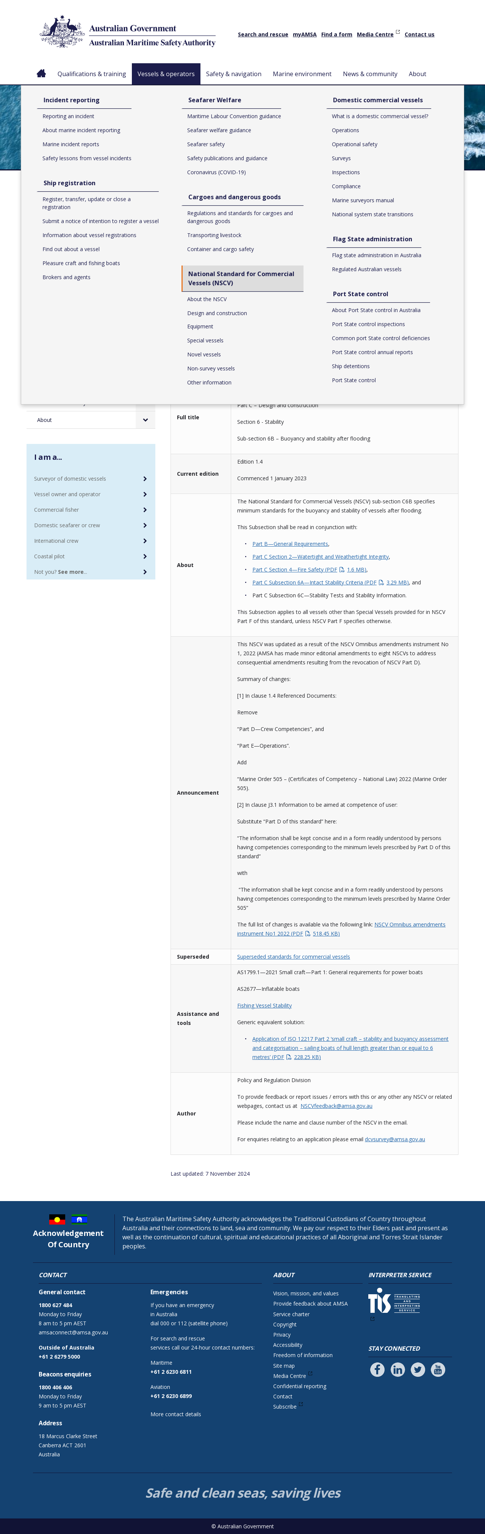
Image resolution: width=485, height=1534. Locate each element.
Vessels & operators (168, 74)
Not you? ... (60, 571)
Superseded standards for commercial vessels (293, 956)
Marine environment (305, 74)
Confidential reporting (299, 1386)
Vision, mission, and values (306, 1293)
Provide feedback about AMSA (310, 1303)
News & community (373, 74)
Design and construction (416, 206)
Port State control (67, 350)
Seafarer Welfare (65, 257)
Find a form (336, 34)
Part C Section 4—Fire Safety (309, 569)
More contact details (175, 1414)
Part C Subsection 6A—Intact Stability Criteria (330, 582)
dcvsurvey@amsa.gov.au (395, 1139)
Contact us (420, 34)
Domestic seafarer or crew (67, 525)
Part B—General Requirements (290, 543)
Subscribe (285, 1406)
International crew (56, 540)
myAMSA (305, 34)
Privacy (282, 1334)
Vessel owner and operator (67, 494)
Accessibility (287, 1344)
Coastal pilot (49, 556)
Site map (284, 1365)
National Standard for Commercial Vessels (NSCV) (315, 206)
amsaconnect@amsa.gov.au (73, 1332)
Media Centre (375, 34)
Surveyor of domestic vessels (70, 478)
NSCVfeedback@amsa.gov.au (336, 1105)
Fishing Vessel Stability (264, 1005)
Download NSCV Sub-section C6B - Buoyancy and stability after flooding (305, 346)
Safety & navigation (236, 74)
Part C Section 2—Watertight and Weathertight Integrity (320, 556)
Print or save (428, 188)
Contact (283, 1396)
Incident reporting (66, 223)
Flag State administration (75, 333)
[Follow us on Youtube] (438, 1369)
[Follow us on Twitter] (418, 1369)
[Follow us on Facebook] (377, 1369)
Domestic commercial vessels (81, 316)
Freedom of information (303, 1355)
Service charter (291, 1314)
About (420, 74)
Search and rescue (263, 34)
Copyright (285, 1324)
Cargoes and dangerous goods (82, 274)
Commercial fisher (56, 509)
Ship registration (64, 240)
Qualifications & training (92, 74)
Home (41, 68)
